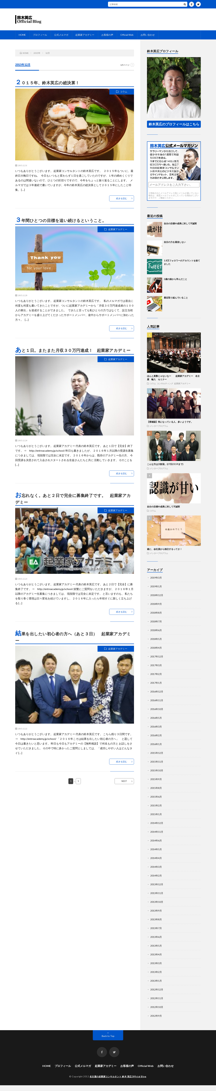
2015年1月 (156, 820)
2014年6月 (156, 846)
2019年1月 (156, 592)
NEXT (124, 781)
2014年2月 (156, 881)
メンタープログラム (159, 432)
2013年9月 (156, 916)
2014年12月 (156, 828)
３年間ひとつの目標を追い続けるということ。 (60, 220)
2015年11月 (156, 767)
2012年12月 (156, 995)
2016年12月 (156, 697)
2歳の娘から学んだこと (175, 284)
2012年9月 (156, 1021)
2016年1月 (156, 749)
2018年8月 (156, 618)
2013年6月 (156, 942)
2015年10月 (156, 776)
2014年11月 (156, 837)
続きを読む (121, 198)
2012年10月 (156, 1012)
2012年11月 (156, 1004)
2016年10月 (156, 714)
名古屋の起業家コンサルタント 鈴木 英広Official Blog (118, 1082)
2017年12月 (156, 662)
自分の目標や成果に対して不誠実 (180, 229)
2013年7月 (156, 933)
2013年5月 (156, 951)
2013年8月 (156, 925)
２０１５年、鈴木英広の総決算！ (47, 82)
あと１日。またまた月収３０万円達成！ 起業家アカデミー (73, 350)
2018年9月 (156, 609)
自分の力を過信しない (175, 247)
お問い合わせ (148, 34)
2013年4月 (156, 960)
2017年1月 (156, 688)
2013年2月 (156, 977)
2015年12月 (156, 758)
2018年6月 (156, 635)
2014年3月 (156, 872)
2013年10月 (156, 907)
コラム (123, 91)
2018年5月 (156, 644)
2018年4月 (156, 653)
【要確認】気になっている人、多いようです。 (170, 427)
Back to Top (108, 1041)
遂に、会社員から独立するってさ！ (164, 554)
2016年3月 (156, 732)
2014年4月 (156, 863)
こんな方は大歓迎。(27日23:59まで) (165, 469)
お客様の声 (107, 34)
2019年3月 (156, 583)
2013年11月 (156, 898)
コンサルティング (165, 389)
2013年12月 (156, 890)
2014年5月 (156, 855)
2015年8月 (156, 793)
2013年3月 (156, 968)
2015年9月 (156, 784)
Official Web (126, 34)
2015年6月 (156, 802)
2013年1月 (156, 986)
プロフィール (40, 34)
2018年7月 (156, 627)
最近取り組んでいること (176, 303)
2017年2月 (156, 679)
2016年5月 (156, 723)
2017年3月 (156, 671)
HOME (22, 34)
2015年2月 (156, 811)
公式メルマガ (61, 34)
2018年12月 (156, 600)
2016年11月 (156, 706)
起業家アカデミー (84, 34)
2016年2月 (156, 741)
